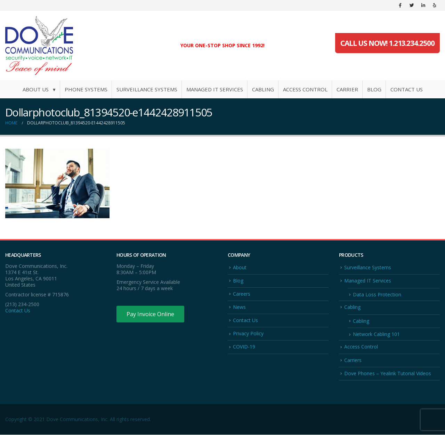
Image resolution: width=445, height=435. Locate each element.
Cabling (263, 89)
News (239, 307)
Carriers (353, 360)
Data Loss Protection (377, 294)
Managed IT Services (214, 89)
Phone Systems (86, 89)
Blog (374, 89)
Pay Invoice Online (150, 314)
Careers (241, 293)
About (239, 267)
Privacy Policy (248, 333)
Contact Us (406, 89)
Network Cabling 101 (376, 334)
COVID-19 (244, 347)
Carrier (347, 89)
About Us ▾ (39, 89)
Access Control (305, 89)
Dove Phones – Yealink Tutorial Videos (387, 373)
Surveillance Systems (146, 89)
